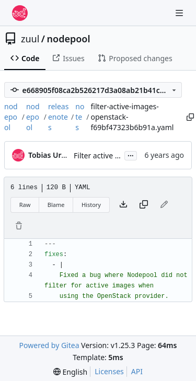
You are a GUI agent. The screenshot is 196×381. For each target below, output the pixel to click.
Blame (56, 205)
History (91, 205)
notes (79, 116)
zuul (30, 38)
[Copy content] (143, 205)
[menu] (70, 372)
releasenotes (58, 116)
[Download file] (123, 205)
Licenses (109, 371)
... (131, 154)
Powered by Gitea (49, 345)
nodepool (68, 38)
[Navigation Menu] (180, 12)
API (137, 371)
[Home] (19, 13)
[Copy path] (188, 117)
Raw (25, 205)
